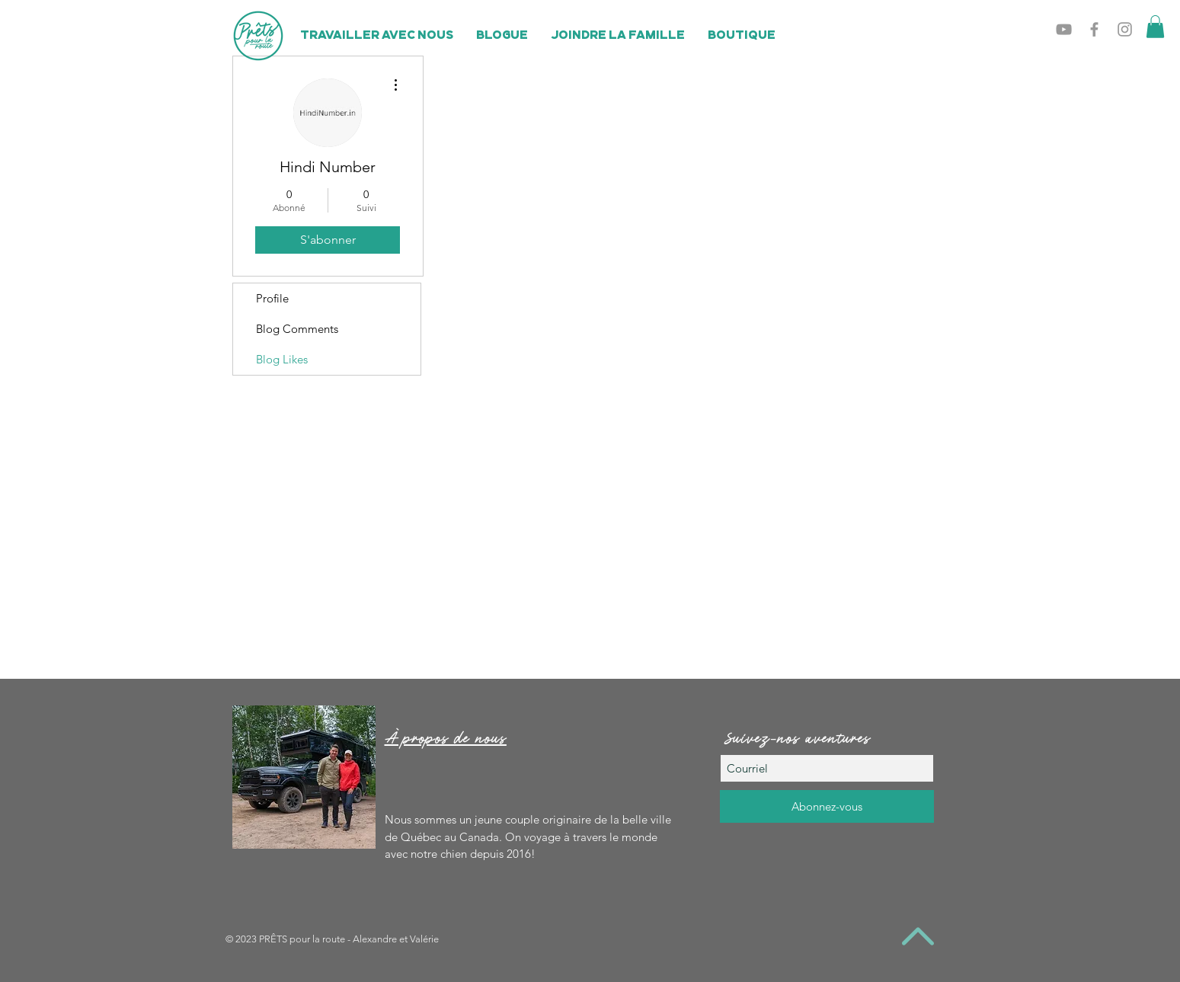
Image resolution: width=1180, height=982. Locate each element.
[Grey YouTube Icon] (1063, 29)
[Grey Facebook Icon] (1094, 29)
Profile (272, 298)
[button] (1155, 26)
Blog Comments (297, 328)
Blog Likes (282, 359)
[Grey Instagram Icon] (1124, 29)
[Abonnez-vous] (827, 806)
